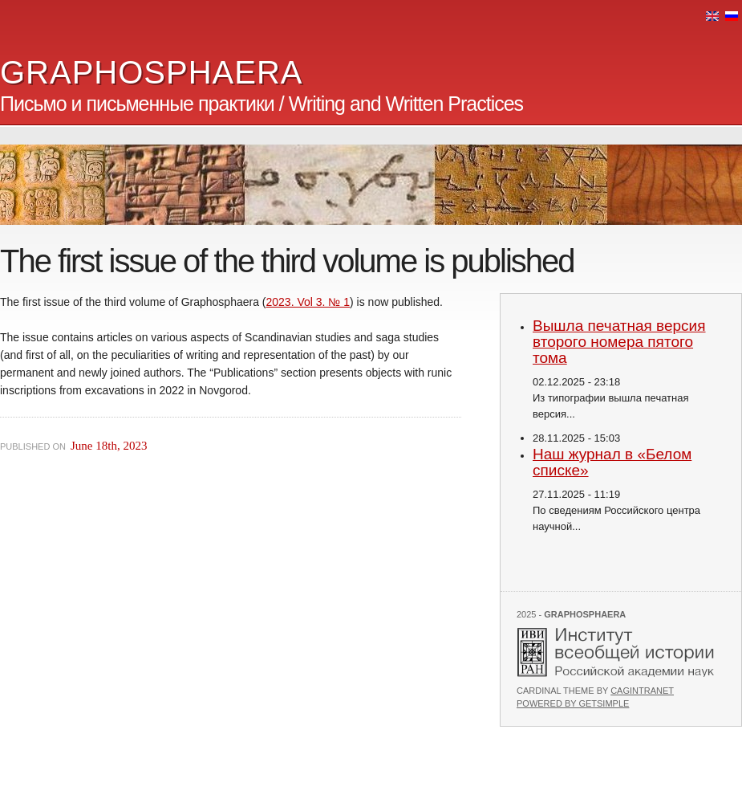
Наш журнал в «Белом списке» (612, 462)
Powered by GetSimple (573, 703)
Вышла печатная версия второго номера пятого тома (619, 341)
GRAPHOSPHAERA (151, 72)
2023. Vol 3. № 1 (308, 301)
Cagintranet (642, 690)
